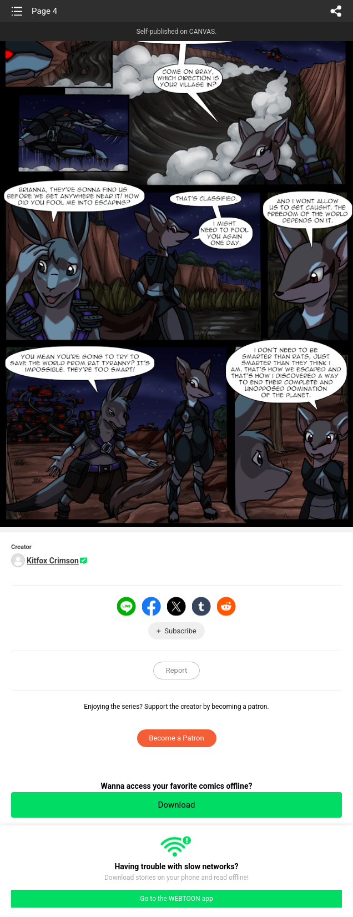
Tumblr (201, 606)
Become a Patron (176, 738)
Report (177, 670)
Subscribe (180, 631)
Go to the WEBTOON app (176, 899)
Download (176, 805)
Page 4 (44, 11)
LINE (126, 606)
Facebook (151, 606)
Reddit (226, 606)
